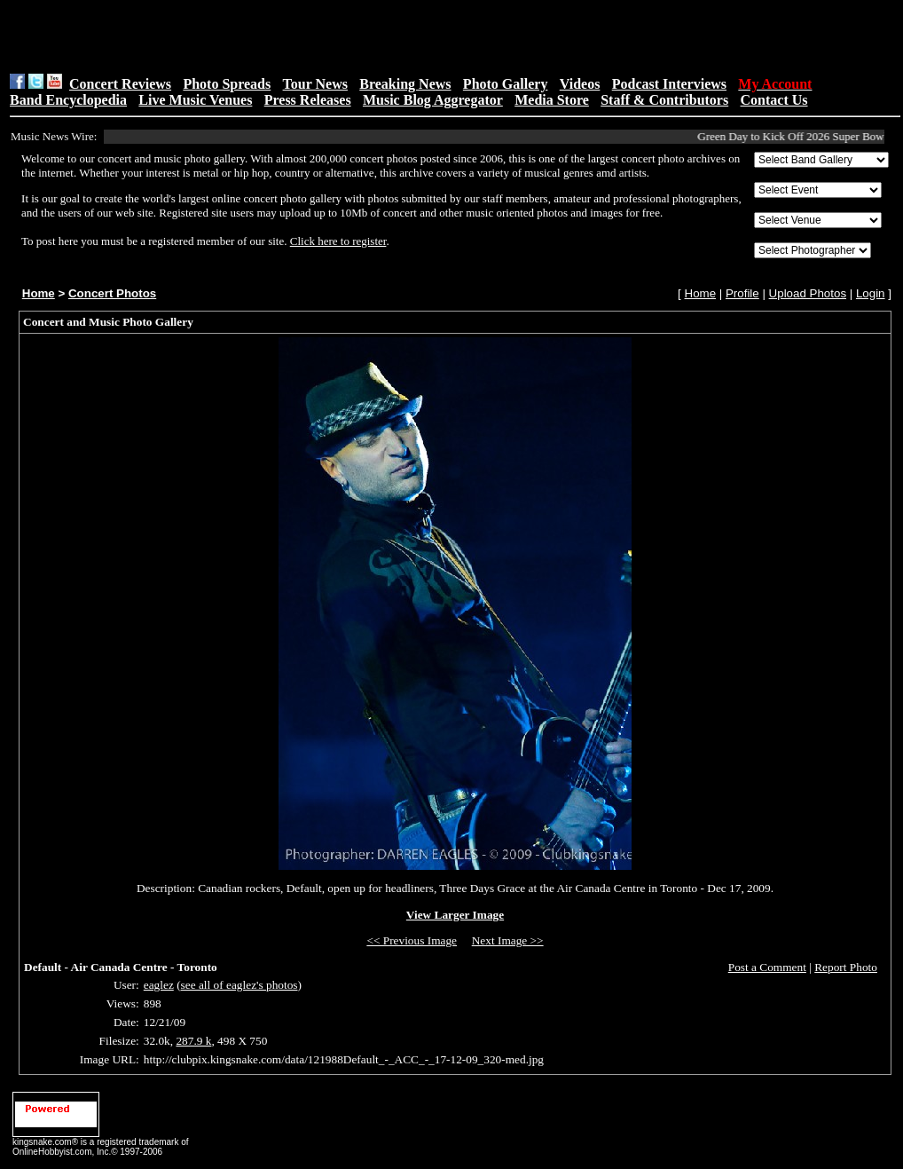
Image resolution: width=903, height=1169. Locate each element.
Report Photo (845, 967)
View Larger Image (455, 914)
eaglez (159, 984)
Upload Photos (807, 293)
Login (870, 293)
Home (38, 293)
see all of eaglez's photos (239, 984)
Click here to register (338, 241)
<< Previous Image (411, 940)
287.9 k (193, 1040)
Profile (742, 293)
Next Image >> (508, 940)
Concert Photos (112, 293)
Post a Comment (767, 967)
